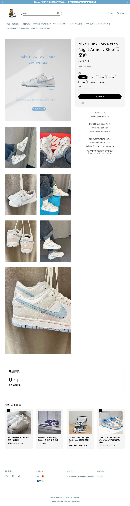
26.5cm (92, 77)
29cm (102, 82)
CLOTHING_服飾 (76, 24)
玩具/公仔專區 (45, 28)
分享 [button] (81, 103)
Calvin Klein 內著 (104, 24)
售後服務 (60, 501)
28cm (83, 82)
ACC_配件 (89, 24)
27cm (102, 77)
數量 (79, 86)
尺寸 (79, 73)
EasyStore (76, 498)
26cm (83, 77)
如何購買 (53, 501)
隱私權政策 (76, 501)
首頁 (8, 24)
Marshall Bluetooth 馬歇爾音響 (18, 28)
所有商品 (15, 24)
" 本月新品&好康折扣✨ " (42, 24)
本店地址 (100, 476)
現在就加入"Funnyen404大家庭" (82, 2)
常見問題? (67, 501)
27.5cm (111, 77)
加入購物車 (100, 96)
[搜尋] (58, 13)
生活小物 (34, 28)
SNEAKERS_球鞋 (59, 24)
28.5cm (92, 82)
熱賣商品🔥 (27, 24)
